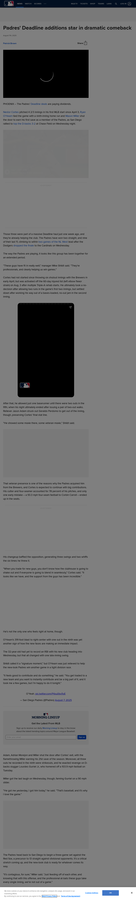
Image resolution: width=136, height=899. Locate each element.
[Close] (132, 893)
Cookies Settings (91, 893)
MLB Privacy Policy (49, 896)
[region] (68, 893)
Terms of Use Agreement (70, 896)
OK (110, 893)
